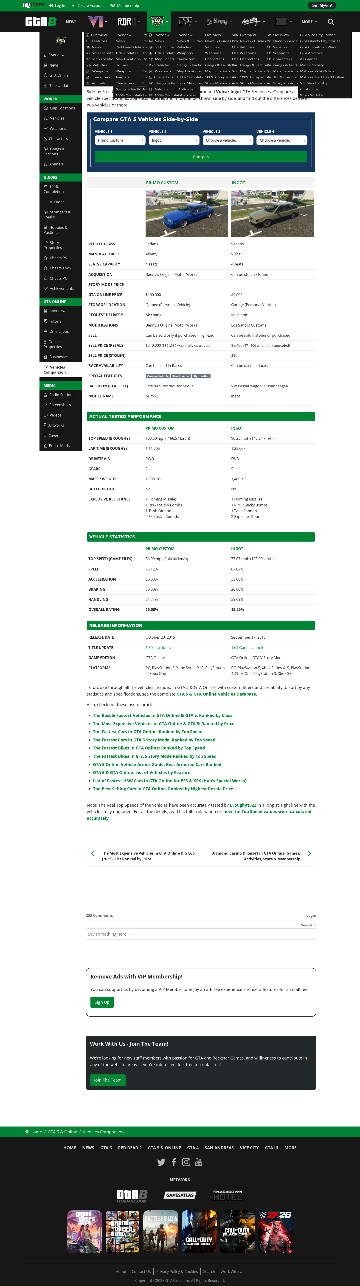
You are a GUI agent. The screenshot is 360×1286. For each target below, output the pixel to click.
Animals (53, 164)
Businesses (56, 356)
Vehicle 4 (265, 131)
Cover (51, 435)
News (71, 21)
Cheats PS (55, 257)
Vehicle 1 (103, 131)
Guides (50, 177)
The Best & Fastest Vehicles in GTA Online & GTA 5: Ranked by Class (162, 715)
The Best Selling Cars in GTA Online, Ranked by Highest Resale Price (163, 788)
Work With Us (232, 1271)
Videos (53, 415)
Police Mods (57, 445)
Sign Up (102, 1002)
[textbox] (201, 934)
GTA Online (56, 75)
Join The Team (108, 1080)
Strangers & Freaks (57, 215)
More (307, 21)
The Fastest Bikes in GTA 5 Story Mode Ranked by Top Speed (155, 756)
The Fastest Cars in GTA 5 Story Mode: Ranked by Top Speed (154, 740)
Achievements (59, 288)
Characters (56, 138)
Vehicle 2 (157, 131)
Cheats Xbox (57, 268)
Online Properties (53, 344)
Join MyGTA (322, 5)
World (50, 98)
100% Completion (54, 189)
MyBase (29, 5)
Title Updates (58, 85)
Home (69, 1147)
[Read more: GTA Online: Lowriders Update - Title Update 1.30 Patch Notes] (158, 647)
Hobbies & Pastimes (56, 230)
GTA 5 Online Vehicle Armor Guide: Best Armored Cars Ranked (157, 764)
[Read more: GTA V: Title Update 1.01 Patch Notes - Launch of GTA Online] (247, 647)
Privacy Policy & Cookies (177, 1271)
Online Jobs (56, 331)
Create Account (90, 5)
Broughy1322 (243, 805)
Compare (202, 156)
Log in (60, 5)
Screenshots (57, 404)
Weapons (55, 128)
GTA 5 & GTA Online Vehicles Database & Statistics (130, 62)
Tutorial (53, 321)
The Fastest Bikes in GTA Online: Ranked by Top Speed (149, 748)
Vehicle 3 (211, 131)
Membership (128, 5)
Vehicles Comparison (55, 370)
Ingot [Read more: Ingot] (238, 182)
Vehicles (54, 118)
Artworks (54, 425)
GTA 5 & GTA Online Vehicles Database (216, 694)
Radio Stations (59, 394)
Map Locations (59, 108)
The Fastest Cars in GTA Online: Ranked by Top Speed (147, 731)
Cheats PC (55, 278)
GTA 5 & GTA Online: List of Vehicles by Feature (141, 772)
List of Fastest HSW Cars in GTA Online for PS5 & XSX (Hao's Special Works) (169, 780)
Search (209, 1271)
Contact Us (141, 1271)
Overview (54, 54)
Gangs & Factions (54, 151)
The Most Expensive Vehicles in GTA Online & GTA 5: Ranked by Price (163, 723)
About (121, 1271)
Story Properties (53, 245)
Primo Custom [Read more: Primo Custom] (162, 182)
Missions (54, 201)
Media (50, 385)
